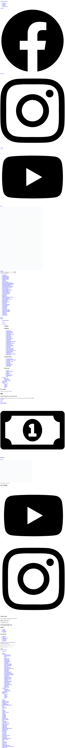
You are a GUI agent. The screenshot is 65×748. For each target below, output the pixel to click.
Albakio (7, 642)
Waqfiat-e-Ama (4, 314)
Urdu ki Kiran (4, 313)
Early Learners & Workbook (8, 673)
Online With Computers (6, 735)
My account (4, 732)
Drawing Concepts (5, 288)
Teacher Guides (3, 403)
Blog (3, 705)
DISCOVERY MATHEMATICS (7, 284)
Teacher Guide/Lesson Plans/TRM (7, 746)
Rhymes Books (6, 658)
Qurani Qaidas (4, 306)
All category (4, 274)
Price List (2, 457)
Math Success (4, 730)
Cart (3, 708)
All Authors (4, 703)
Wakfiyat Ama (4, 747)
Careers (5, 695)
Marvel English (4, 300)
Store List (4, 743)
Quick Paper (4, 737)
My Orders (4, 733)
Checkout (3, 710)
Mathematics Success (5, 301)
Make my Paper (4, 692)
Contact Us (6, 694)
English (5, 656)
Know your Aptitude (7, 665)
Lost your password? (3, 649)
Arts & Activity (4, 275)
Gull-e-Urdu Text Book (6, 293)
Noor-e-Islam (4, 303)
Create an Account (6, 643)
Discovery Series (5, 718)
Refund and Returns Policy (6, 738)
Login (1, 648)
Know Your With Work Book (9, 668)
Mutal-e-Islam (4, 302)
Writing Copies (4, 315)
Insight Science (4, 294)
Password (2, 646)
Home (3, 653)
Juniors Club (4, 295)
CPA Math (4, 280)
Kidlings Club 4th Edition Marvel (7, 297)
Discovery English (5, 281)
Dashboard (4, 717)
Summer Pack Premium (6, 311)
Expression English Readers (6, 290)
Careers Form (4, 707)
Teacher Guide (6, 689)
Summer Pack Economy (6, 310)
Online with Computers (6, 304)
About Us (3, 700)
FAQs (3, 720)
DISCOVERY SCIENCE (6, 285)
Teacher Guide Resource (6, 745)
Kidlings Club (4, 296)
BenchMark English (5, 276)
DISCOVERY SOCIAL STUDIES (7, 286)
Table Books (4, 312)
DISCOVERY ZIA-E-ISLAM (7, 287)
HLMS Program (5, 724)
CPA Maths (4, 715)
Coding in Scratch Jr (5, 279)
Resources (4, 688)
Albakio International (3, 1)
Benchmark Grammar (5, 277)
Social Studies (4, 307)
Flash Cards (4, 721)
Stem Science (4, 308)
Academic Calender (7, 690)
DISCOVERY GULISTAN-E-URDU (8, 283)
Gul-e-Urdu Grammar (5, 723)
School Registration (5, 739)
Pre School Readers (5, 305)
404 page (5, 696)
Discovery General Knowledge (7, 282)
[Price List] (32, 455)
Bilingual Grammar (5, 278)
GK (5, 657)
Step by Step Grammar (6, 309)
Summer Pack (4, 691)
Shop (1, 401)
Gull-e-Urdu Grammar (6, 292)
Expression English (7, 672)
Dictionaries (6, 666)
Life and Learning (5, 299)
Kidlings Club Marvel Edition (7, 728)
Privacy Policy (4, 736)
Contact (3, 693)
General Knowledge (5, 291)
